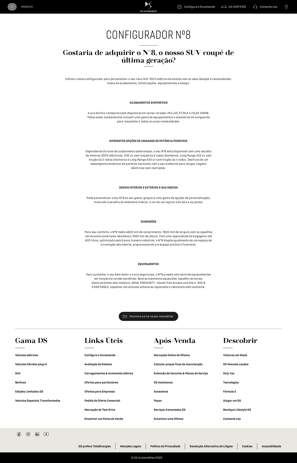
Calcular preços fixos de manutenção (178, 364)
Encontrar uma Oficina (168, 419)
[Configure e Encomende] (196, 7)
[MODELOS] (27, 6)
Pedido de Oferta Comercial (102, 400)
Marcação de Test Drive (99, 409)
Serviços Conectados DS (169, 409)
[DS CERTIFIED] (233, 7)
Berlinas (20, 382)
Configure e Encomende (99, 355)
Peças (158, 400)
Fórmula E (229, 391)
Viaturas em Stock (235, 355)
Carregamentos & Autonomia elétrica (108, 373)
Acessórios (161, 391)
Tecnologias (231, 382)
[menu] (12, 7)
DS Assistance (163, 382)
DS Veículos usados (236, 364)
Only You (228, 373)
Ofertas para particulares (101, 382)
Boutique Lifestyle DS (237, 409)
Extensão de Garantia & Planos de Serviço (181, 373)
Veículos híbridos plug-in (31, 364)
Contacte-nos (232, 419)
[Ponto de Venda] (286, 7)
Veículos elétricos (26, 355)
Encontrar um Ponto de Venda (103, 419)
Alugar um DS (232, 400)
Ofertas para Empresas (99, 391)
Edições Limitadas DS (29, 391)
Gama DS (31, 340)
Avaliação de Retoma (98, 364)
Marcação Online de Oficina (172, 355)
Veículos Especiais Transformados (37, 400)
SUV (18, 373)
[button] (264, 7)
